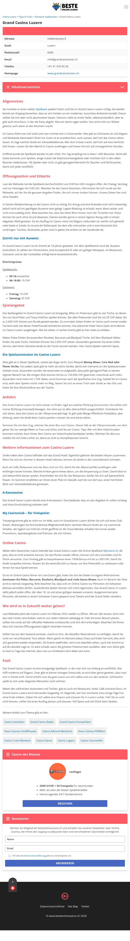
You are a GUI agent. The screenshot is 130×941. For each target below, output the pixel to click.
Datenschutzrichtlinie (52, 906)
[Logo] (65, 7)
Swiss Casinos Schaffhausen (20, 731)
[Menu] (126, 8)
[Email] (65, 848)
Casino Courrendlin (92, 740)
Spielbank (41, 109)
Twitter (85, 906)
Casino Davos (44, 740)
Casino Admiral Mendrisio (57, 731)
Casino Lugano (66, 740)
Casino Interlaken (14, 722)
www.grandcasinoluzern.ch (63, 73)
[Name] (65, 839)
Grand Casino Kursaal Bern (75, 722)
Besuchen (65, 803)
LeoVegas (75, 771)
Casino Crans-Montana (17, 740)
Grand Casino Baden (42, 722)
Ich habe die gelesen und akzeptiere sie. (41, 855)
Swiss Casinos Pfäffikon (91, 731)
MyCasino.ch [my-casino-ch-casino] (110, 550)
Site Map (73, 906)
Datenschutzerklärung (34, 855)
